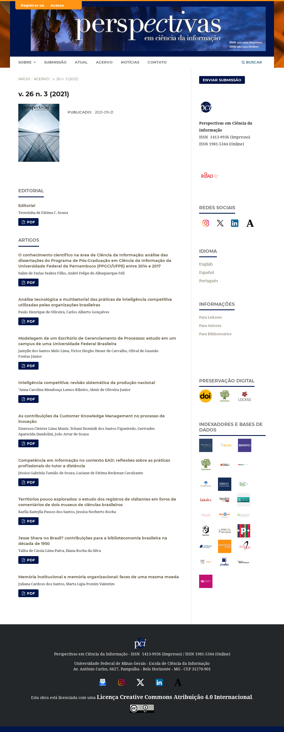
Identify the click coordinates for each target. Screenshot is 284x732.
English (206, 264)
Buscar (252, 62)
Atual (81, 62)
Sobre (25, 62)
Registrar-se (32, 5)
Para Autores (210, 325)
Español (206, 272)
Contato (157, 62)
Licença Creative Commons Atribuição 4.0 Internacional (174, 697)
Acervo (104, 62)
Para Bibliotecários (215, 333)
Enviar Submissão (222, 80)
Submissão (55, 62)
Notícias (130, 62)
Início (24, 79)
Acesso (57, 5)
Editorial (26, 205)
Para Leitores (210, 317)
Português (208, 280)
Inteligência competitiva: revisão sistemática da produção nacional (86, 382)
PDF (30, 222)
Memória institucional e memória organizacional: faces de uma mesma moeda (98, 576)
